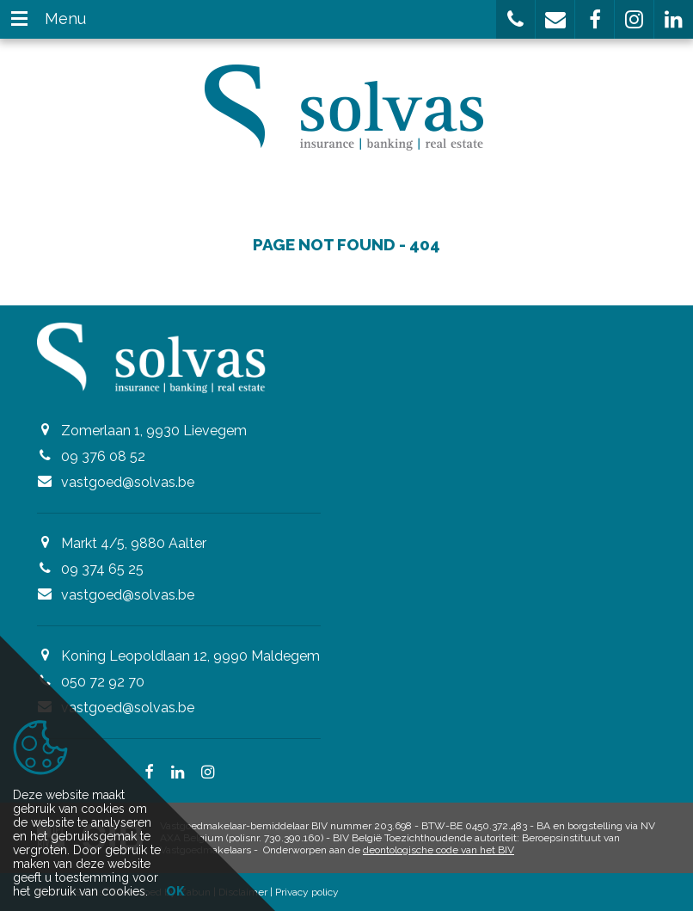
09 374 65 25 (102, 569)
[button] (515, 19)
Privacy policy (307, 892)
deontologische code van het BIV (438, 850)
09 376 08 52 (103, 456)
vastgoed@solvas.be (127, 482)
